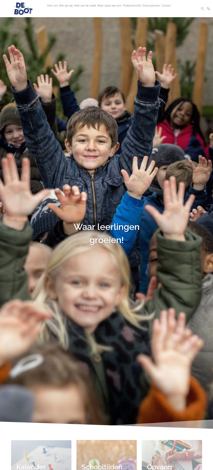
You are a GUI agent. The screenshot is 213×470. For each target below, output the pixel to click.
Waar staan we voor (117, 8)
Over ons (53, 8)
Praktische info (142, 8)
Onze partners (163, 8)
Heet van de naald (90, 8)
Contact (180, 8)
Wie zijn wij (69, 8)
